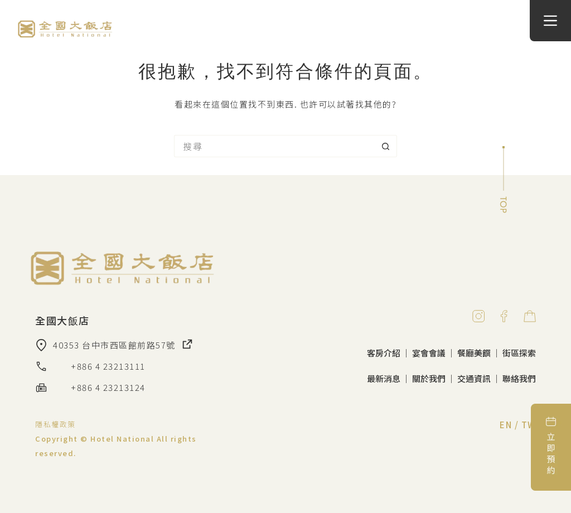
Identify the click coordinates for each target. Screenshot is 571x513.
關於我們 (429, 378)
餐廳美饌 (474, 353)
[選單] (550, 20)
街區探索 (519, 353)
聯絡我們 (519, 378)
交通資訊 (474, 378)
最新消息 (383, 378)
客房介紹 (383, 353)
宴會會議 (429, 353)
